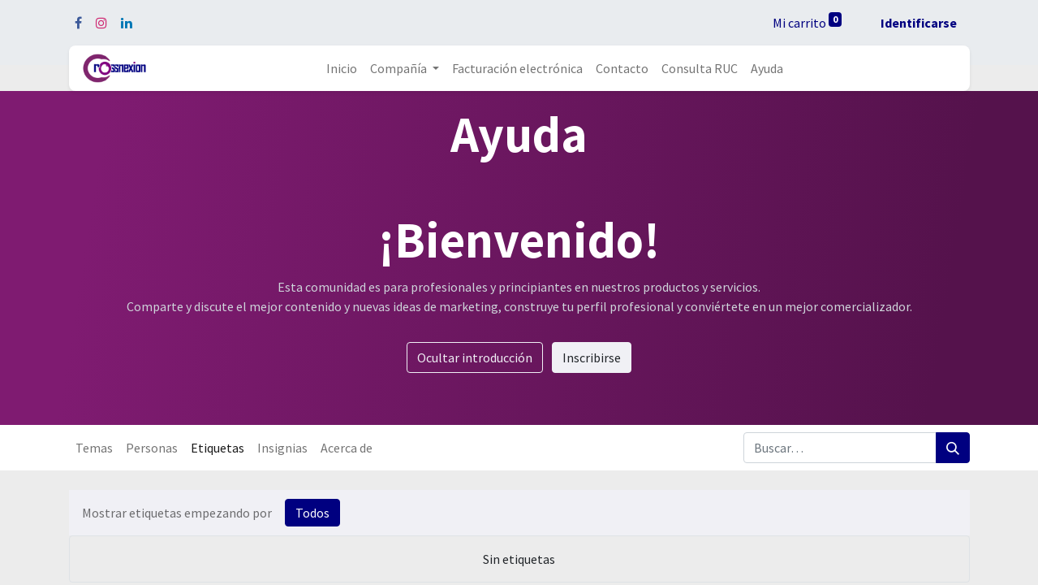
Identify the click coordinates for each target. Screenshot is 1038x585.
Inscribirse (591, 357)
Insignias (282, 448)
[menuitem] (342, 68)
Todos (312, 513)
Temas (94, 448)
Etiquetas (217, 448)
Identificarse (919, 23)
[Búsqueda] (953, 447)
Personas (152, 448)
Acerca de (347, 448)
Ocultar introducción (474, 357)
